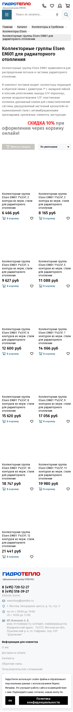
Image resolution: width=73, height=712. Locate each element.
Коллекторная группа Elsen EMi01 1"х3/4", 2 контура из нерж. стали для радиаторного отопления (17, 201)
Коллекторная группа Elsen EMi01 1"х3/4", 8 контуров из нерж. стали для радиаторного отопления (18, 403)
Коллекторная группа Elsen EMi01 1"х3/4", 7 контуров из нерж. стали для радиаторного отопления (55, 336)
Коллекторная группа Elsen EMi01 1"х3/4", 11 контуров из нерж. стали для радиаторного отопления (55, 471)
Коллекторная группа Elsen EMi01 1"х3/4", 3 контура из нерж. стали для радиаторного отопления (54, 201)
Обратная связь (12, 663)
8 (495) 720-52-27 (15, 587)
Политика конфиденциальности (43, 700)
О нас (5, 647)
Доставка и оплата (13, 653)
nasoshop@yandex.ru (20, 600)
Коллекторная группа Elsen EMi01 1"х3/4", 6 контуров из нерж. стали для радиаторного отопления (18, 336)
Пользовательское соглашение (22, 669)
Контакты (8, 658)
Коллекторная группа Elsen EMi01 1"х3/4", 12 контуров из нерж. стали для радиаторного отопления (18, 539)
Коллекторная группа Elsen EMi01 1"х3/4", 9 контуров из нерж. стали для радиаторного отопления (55, 403)
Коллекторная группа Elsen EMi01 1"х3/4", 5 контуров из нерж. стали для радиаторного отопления (55, 268)
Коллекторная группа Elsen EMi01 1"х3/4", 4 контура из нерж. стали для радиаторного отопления (17, 268)
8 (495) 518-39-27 (15, 591)
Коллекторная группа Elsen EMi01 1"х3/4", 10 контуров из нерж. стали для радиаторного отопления (18, 471)
